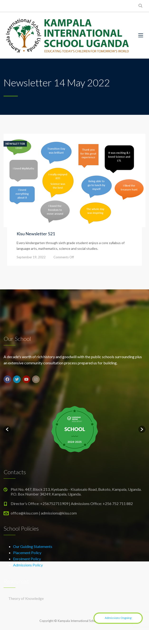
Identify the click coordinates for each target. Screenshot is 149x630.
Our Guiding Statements (32, 546)
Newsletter (15, 143)
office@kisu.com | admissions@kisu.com (44, 513)
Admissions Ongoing (118, 618)
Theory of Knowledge (26, 598)
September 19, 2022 (31, 257)
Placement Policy (27, 552)
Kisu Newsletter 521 (36, 233)
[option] (74, 429)
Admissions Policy (28, 565)
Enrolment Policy (27, 558)
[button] (7, 429)
